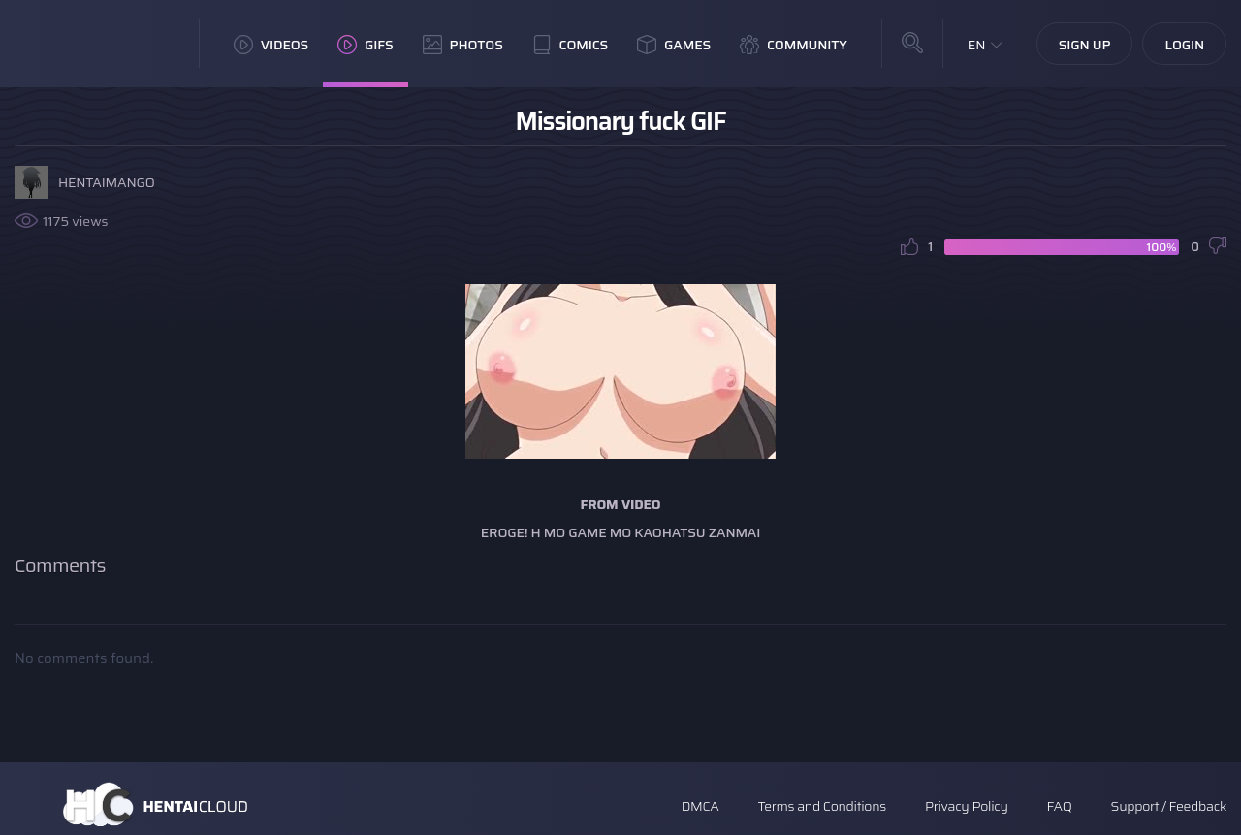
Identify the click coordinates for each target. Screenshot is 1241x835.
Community (793, 44)
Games (674, 44)
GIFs (365, 44)
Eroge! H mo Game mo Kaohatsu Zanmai (620, 532)
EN (977, 44)
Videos (271, 44)
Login (1184, 44)
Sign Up (1085, 44)
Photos (463, 44)
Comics (570, 44)
